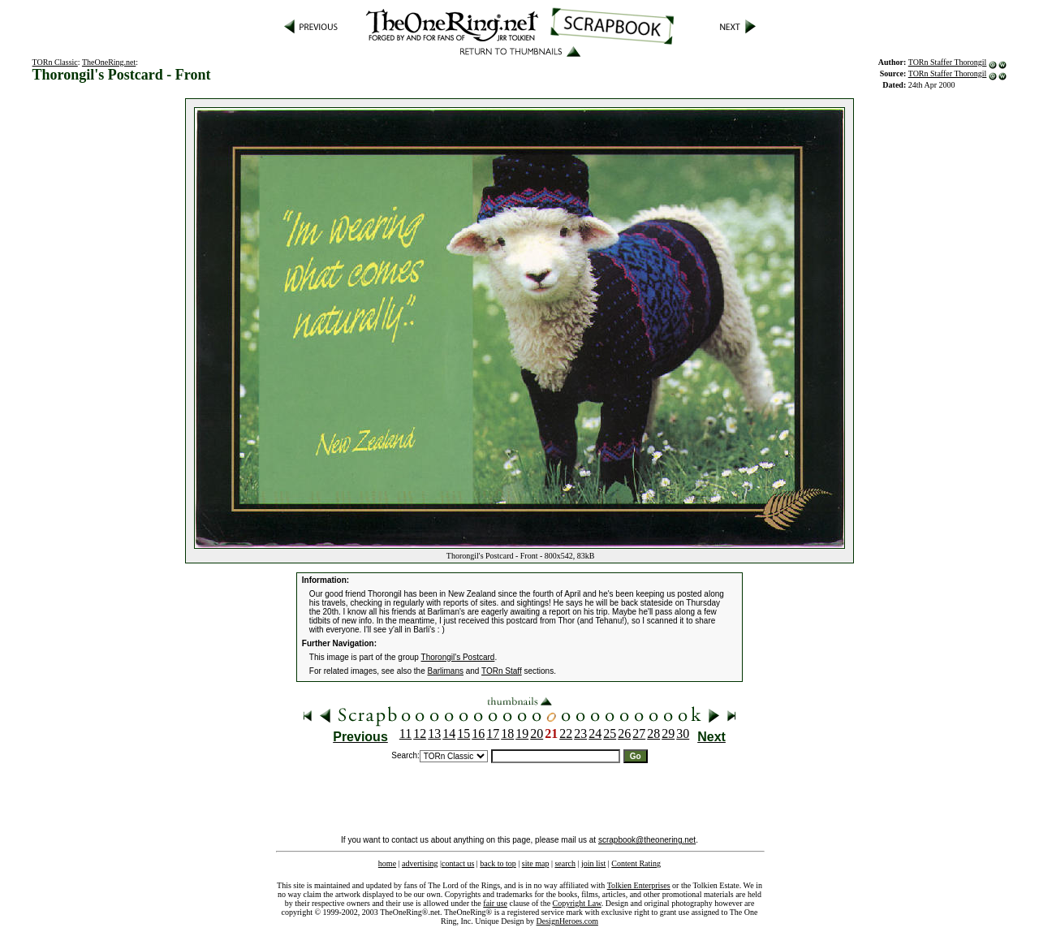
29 (668, 733)
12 (419, 733)
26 (624, 733)
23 (580, 733)
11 (405, 733)
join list (593, 863)
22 (565, 733)
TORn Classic (55, 62)
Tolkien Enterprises (638, 885)
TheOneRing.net (109, 62)
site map (536, 863)
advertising (420, 863)
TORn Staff (501, 671)
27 (638, 733)
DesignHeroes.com (567, 921)
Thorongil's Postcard (458, 657)
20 (536, 733)
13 (434, 733)
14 (448, 733)
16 (478, 733)
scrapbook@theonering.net (647, 839)
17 (492, 733)
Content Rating (636, 863)
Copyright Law (577, 903)
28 (653, 733)
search (565, 863)
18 (507, 733)
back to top (497, 863)
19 (521, 733)
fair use (495, 903)
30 (682, 733)
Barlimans (445, 671)
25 (609, 733)
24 (594, 733)
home (387, 863)
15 (463, 733)
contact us (458, 863)
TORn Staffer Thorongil (947, 62)
